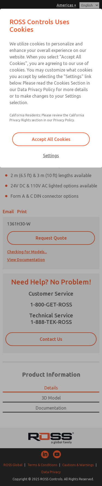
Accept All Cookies (51, 139)
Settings (51, 155)
